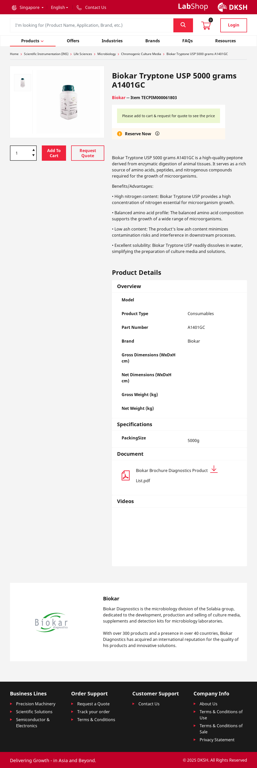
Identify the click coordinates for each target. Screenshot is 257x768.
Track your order (93, 712)
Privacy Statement (217, 740)
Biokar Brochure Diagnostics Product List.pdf (177, 474)
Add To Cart (54, 153)
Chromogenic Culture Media (141, 54)
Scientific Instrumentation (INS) (46, 54)
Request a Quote (93, 704)
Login (233, 25)
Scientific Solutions (34, 712)
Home (14, 54)
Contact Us (149, 704)
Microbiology (106, 54)
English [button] (58, 7)
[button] (28, 7)
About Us (208, 704)
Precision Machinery (35, 704)
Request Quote (88, 153)
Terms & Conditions (96, 719)
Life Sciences (83, 54)
